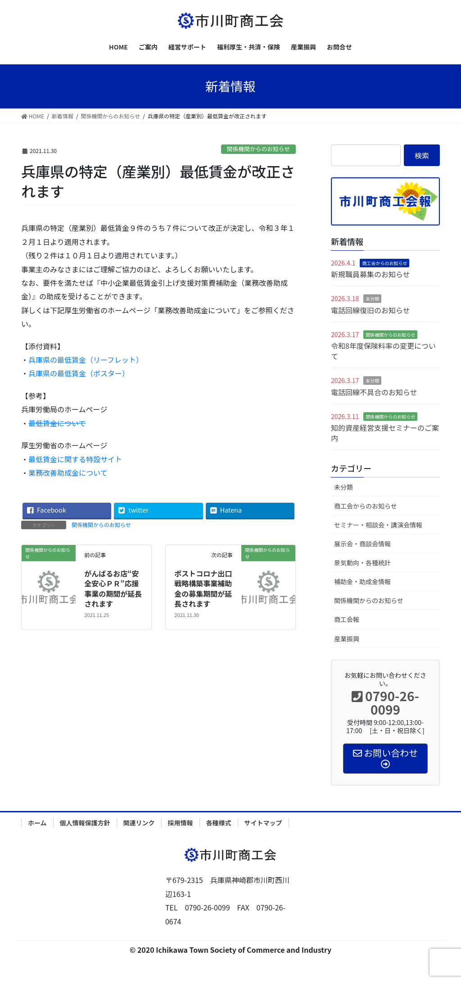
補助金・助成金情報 (362, 581)
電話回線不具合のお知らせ (374, 392)
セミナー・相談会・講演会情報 (378, 524)
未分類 (372, 298)
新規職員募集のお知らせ (370, 274)
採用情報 (180, 822)
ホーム (37, 822)
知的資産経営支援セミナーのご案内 (385, 432)
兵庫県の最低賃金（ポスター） (78, 373)
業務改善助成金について (68, 472)
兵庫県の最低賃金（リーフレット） (85, 359)
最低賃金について (57, 423)
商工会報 (346, 619)
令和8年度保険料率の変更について (383, 350)
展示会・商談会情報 (362, 543)
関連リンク (139, 822)
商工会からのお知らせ (384, 263)
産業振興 (346, 638)
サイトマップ (263, 822)
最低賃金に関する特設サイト (75, 459)
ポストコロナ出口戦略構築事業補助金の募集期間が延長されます (203, 588)
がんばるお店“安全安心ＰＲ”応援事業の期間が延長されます (113, 588)
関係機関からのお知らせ (258, 148)
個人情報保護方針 (85, 822)
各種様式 (218, 822)
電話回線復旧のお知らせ (370, 310)
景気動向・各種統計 (362, 562)
